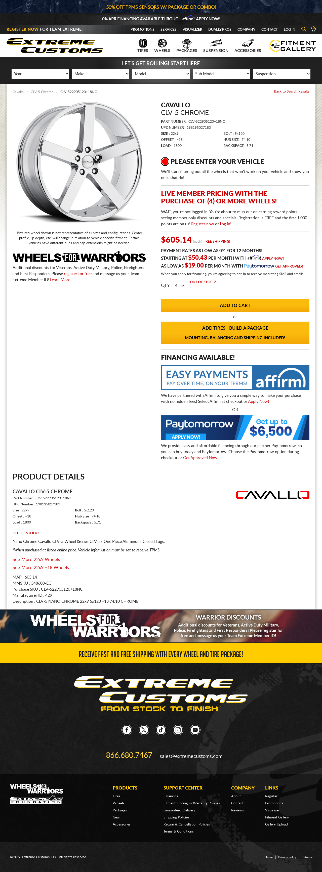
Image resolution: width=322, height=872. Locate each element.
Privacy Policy (284, 849)
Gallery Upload (276, 816)
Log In (289, 29)
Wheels (162, 46)
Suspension (215, 46)
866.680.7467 (129, 750)
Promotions (142, 29)
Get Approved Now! (200, 458)
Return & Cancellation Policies (187, 816)
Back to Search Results (291, 91)
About (236, 788)
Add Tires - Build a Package (235, 333)
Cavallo (18, 92)
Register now (202, 224)
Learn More (60, 280)
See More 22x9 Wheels (36, 559)
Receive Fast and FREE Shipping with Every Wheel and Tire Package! (160, 655)
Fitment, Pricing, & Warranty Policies (192, 795)
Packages (186, 46)
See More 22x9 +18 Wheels (41, 567)
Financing (171, 788)
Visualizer (192, 29)
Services (168, 29)
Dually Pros (219, 29)
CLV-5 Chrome (42, 92)
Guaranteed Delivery (179, 802)
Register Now (23, 29)
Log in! (225, 224)
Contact (269, 29)
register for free (78, 274)
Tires (142, 46)
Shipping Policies (176, 809)
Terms (264, 849)
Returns (306, 849)
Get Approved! (289, 266)
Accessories (247, 46)
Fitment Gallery (277, 809)
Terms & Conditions (179, 823)
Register (271, 788)
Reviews (237, 802)
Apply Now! (273, 258)
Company (246, 29)
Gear (116, 809)
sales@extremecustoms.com (188, 750)
